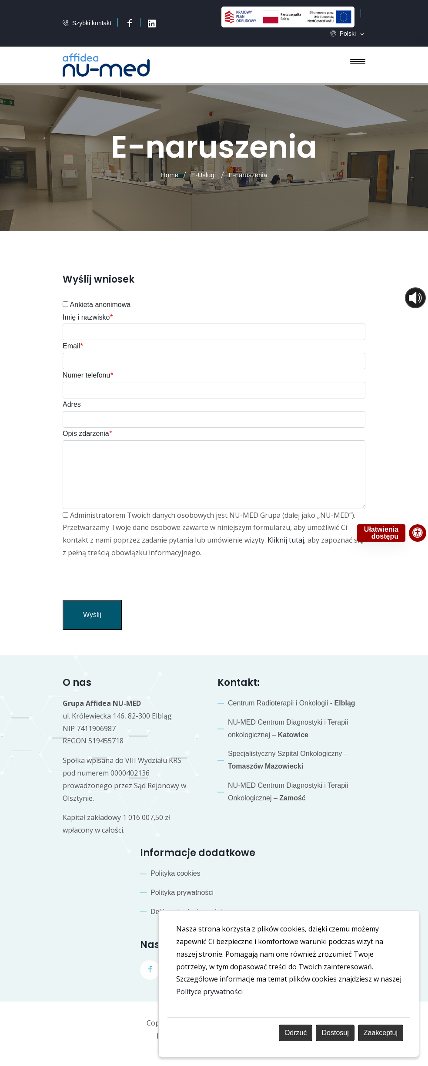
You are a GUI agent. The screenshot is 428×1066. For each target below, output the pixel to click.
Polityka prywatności (182, 892)
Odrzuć (295, 1032)
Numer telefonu (88, 375)
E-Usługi (203, 175)
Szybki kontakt (91, 23)
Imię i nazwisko (88, 317)
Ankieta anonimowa (96, 304)
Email (73, 346)
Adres (72, 404)
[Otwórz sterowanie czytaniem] (415, 297)
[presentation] (129, 583)
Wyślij (92, 614)
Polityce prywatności (209, 991)
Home (169, 175)
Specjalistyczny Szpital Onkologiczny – (288, 760)
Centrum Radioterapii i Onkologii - (291, 703)
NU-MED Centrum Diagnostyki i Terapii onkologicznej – (288, 729)
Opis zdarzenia (87, 433)
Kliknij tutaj (286, 540)
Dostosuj (334, 1032)
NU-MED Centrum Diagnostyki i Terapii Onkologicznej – (288, 792)
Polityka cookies (175, 873)
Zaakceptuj (381, 1032)
